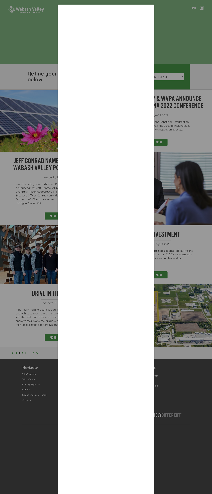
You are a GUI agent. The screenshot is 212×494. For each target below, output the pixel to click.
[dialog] (106, 15)
